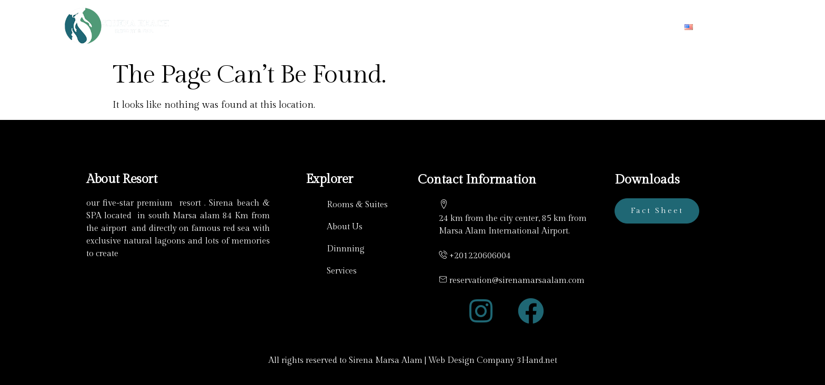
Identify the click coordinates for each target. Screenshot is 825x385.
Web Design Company (471, 361)
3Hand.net (537, 361)
